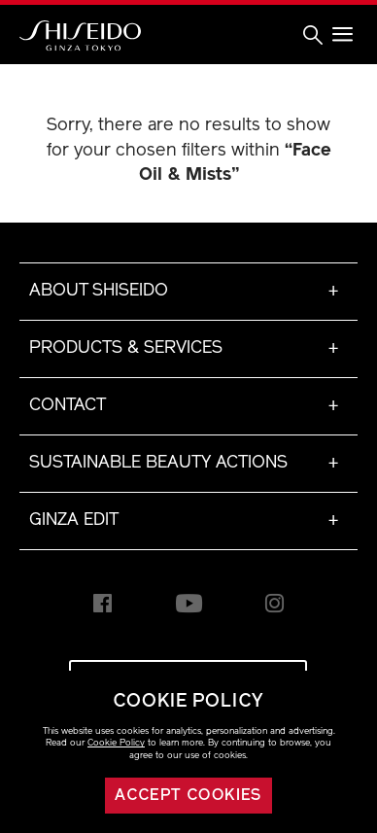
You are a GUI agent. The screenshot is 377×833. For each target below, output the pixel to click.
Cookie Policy (116, 743)
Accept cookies (188, 796)
